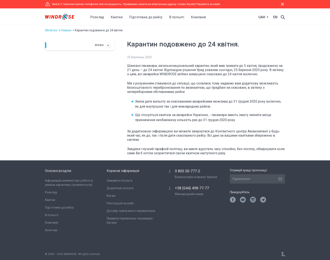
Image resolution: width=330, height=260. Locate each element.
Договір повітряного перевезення (131, 210)
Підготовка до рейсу (59, 207)
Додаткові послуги (120, 188)
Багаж (111, 195)
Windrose (51, 30)
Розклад (97, 17)
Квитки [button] (116, 17)
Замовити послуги (119, 180)
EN (275, 17)
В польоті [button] (176, 17)
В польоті (51, 215)
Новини (66, 30)
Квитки (50, 200)
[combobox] (262, 17)
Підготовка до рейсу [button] (145, 17)
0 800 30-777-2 (187, 171)
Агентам (51, 230)
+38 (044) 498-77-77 (192, 188)
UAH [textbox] (261, 17)
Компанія (51, 222)
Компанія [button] (198, 17)
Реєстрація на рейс (120, 203)
